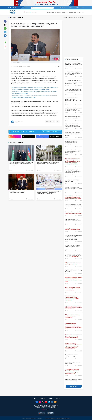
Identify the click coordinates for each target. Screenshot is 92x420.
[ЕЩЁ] (82, 12)
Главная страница (67, 17)
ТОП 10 (57, 398)
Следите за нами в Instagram (14, 136)
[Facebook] (8, 7)
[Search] (52, 7)
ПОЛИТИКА (58, 12)
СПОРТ (79, 12)
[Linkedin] (17, 7)
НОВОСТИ (65, 12)
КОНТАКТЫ (42, 398)
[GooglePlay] (41, 413)
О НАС (34, 398)
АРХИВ (50, 398)
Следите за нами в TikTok (28, 136)
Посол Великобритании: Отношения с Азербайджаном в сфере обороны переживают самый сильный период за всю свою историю (34, 96)
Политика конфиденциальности (63, 418)
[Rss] (55, 402)
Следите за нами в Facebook (41, 136)
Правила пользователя (50, 418)
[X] (12, 7)
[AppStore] (50, 413)
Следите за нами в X (55, 136)
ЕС (57, 121)
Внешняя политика (78, 17)
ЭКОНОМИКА (72, 12)
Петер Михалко (50, 121)
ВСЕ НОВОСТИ (50, 12)
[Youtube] (13, 7)
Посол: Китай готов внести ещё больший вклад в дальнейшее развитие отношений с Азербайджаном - (34, 92)
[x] (43, 402)
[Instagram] (10, 7)
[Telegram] (15, 7)
